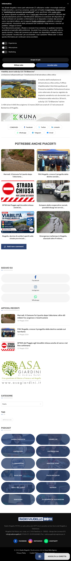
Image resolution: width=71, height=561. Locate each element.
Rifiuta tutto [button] (18, 65)
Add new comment (14, 246)
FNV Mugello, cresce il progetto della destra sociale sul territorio (41, 330)
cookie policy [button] (56, 12)
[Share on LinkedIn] (55, 127)
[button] (68, 3)
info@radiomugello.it (13, 534)
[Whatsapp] (51, 541)
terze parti (35, 14)
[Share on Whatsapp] (22, 132)
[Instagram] (35, 541)
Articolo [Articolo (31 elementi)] (7, 419)
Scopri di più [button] (35, 60)
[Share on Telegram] (36, 132)
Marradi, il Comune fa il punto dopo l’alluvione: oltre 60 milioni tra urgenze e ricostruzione (41, 316)
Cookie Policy (34, 553)
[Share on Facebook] (28, 127)
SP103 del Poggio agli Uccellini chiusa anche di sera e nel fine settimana (42, 344)
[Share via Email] (50, 132)
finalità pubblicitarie (39, 21)
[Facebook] (20, 541)
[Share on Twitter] (42, 127)
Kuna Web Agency (51, 550)
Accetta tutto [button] (52, 65)
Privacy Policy (21, 553)
